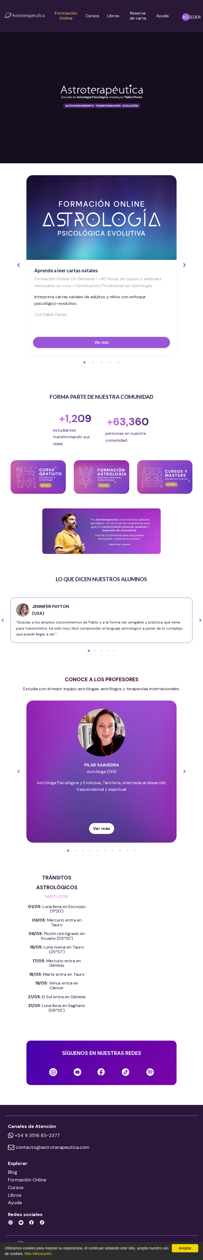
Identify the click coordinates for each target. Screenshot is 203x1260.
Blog (12, 1172)
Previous (18, 264)
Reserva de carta (138, 15)
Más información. (39, 1254)
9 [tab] (127, 850)
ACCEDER (191, 17)
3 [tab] (101, 362)
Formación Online (66, 15)
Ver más (101, 342)
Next (184, 264)
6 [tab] (105, 850)
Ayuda (162, 16)
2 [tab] (93, 362)
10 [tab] (134, 850)
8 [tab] (120, 850)
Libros (113, 16)
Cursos (92, 16)
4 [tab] (110, 362)
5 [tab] (118, 362)
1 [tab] (84, 362)
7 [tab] (112, 850)
